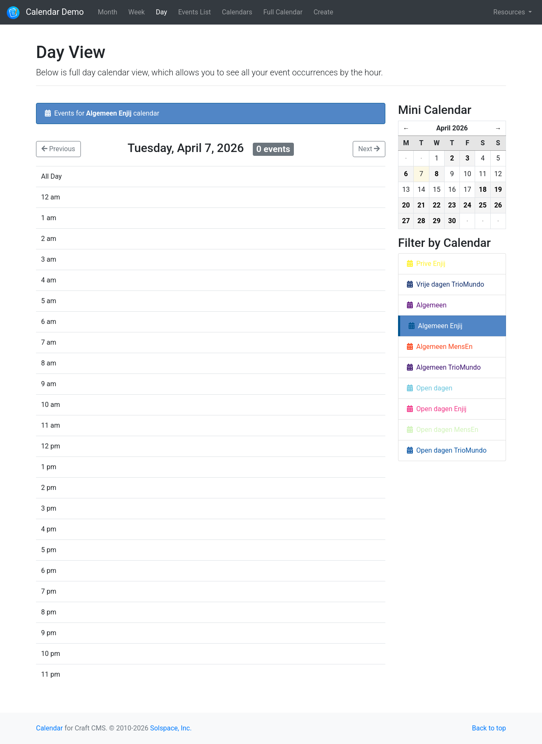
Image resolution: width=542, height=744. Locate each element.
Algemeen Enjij (435, 326)
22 (436, 205)
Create (323, 12)
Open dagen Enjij (437, 409)
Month (107, 12)
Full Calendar (283, 12)
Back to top (489, 728)
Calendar (49, 728)
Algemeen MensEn (440, 347)
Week (136, 12)
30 (452, 221)
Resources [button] (510, 12)
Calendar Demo (45, 12)
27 (405, 221)
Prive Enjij (426, 264)
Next (369, 149)
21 (421, 205)
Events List (194, 12)
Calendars (237, 12)
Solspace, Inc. (170, 728)
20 (405, 205)
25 (483, 205)
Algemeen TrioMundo (444, 367)
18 (483, 189)
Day (161, 12)
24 (467, 205)
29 (436, 221)
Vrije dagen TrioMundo (445, 284)
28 (421, 221)
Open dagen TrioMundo (447, 450)
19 (498, 189)
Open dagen (429, 388)
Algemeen (427, 305)
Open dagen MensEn (442, 430)
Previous (58, 149)
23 (452, 205)
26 (498, 205)
